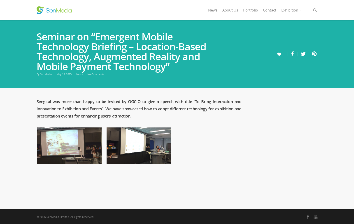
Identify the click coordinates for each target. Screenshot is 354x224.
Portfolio (250, 10)
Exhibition (291, 10)
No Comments (95, 74)
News (212, 10)
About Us (230, 10)
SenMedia (46, 74)
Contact (269, 10)
